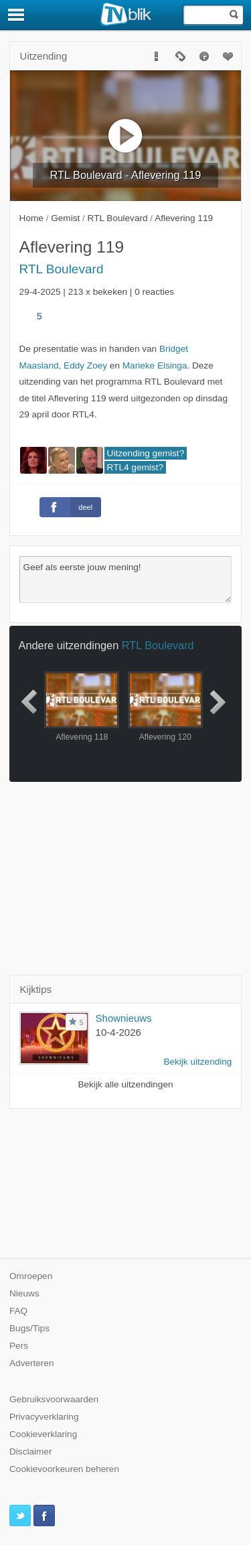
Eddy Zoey (85, 365)
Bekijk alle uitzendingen (125, 1084)
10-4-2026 (118, 1032)
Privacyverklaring (44, 1417)
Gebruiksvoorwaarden (53, 1399)
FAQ (18, 1311)
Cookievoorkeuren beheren (64, 1469)
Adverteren (31, 1363)
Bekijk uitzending (197, 1062)
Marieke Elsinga (154, 365)
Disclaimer (30, 1452)
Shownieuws (124, 1018)
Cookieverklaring (43, 1434)
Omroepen (30, 1276)
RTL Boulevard (61, 269)
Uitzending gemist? (146, 453)
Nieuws (24, 1293)
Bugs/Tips (29, 1328)
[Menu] (16, 14)
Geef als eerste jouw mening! (125, 579)
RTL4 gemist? (135, 467)
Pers (18, 1346)
